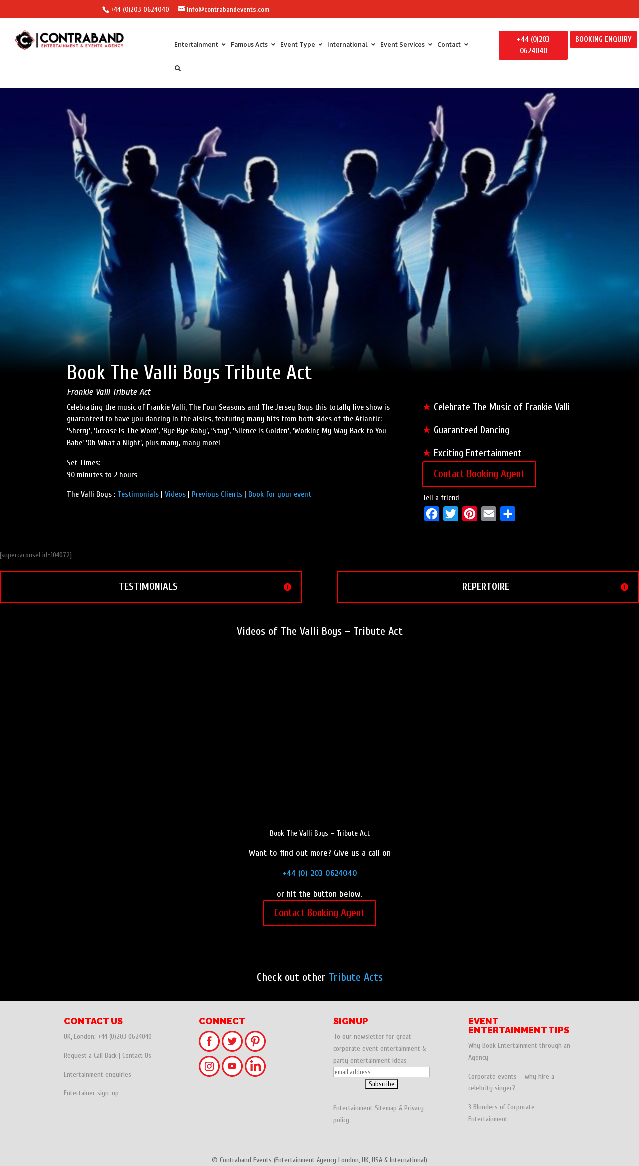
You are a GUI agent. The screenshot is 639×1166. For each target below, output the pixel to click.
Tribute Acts (356, 977)
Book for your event (279, 494)
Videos (175, 494)
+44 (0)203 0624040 (139, 9)
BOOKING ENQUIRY (603, 39)
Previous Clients (218, 494)
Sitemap (386, 1108)
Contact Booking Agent (479, 474)
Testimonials (138, 494)
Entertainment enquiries (97, 1074)
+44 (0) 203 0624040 (319, 873)
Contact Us (136, 1055)
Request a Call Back (90, 1055)
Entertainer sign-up (91, 1093)
